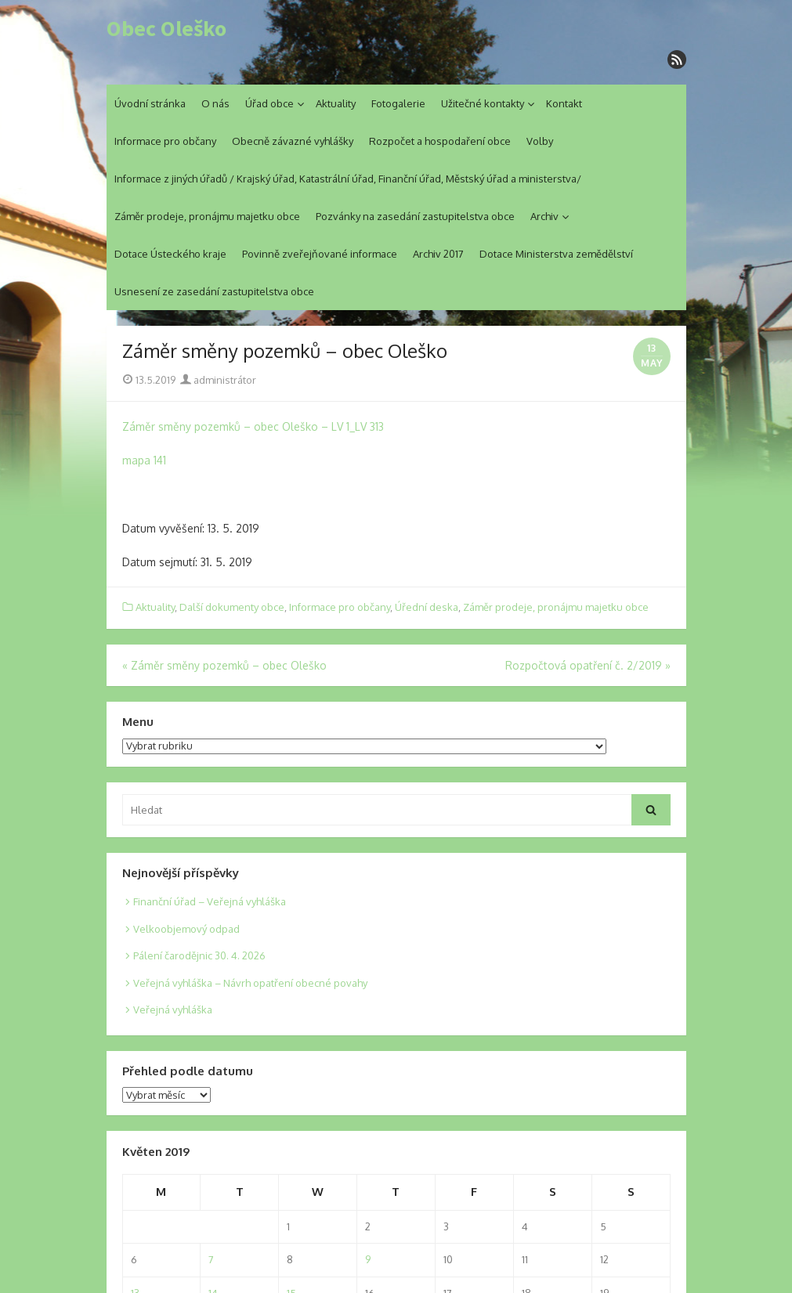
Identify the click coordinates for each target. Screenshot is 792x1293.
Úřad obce (269, 103)
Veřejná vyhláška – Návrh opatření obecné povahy (250, 983)
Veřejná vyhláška (172, 1009)
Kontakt (564, 103)
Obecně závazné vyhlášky (292, 141)
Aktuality (336, 103)
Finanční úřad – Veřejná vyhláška (209, 901)
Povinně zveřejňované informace (319, 253)
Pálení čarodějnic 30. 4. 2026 (199, 955)
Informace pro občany (165, 141)
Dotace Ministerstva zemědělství (556, 253)
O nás (215, 103)
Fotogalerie (398, 103)
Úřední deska (426, 607)
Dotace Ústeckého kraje (170, 253)
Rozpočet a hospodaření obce (440, 141)
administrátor (218, 380)
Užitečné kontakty (482, 103)
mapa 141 (144, 460)
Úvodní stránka (150, 103)
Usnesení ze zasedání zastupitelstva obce (214, 291)
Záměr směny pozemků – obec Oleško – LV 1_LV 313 (253, 426)
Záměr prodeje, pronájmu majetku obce (207, 216)
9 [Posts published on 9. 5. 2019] (368, 1259)
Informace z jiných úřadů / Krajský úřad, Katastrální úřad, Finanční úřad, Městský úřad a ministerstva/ (347, 178)
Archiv (544, 216)
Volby (539, 141)
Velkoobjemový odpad (186, 929)
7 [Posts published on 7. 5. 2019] (211, 1259)
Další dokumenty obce (231, 607)
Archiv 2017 (438, 253)
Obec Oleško (166, 29)
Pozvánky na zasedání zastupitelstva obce (415, 216)
